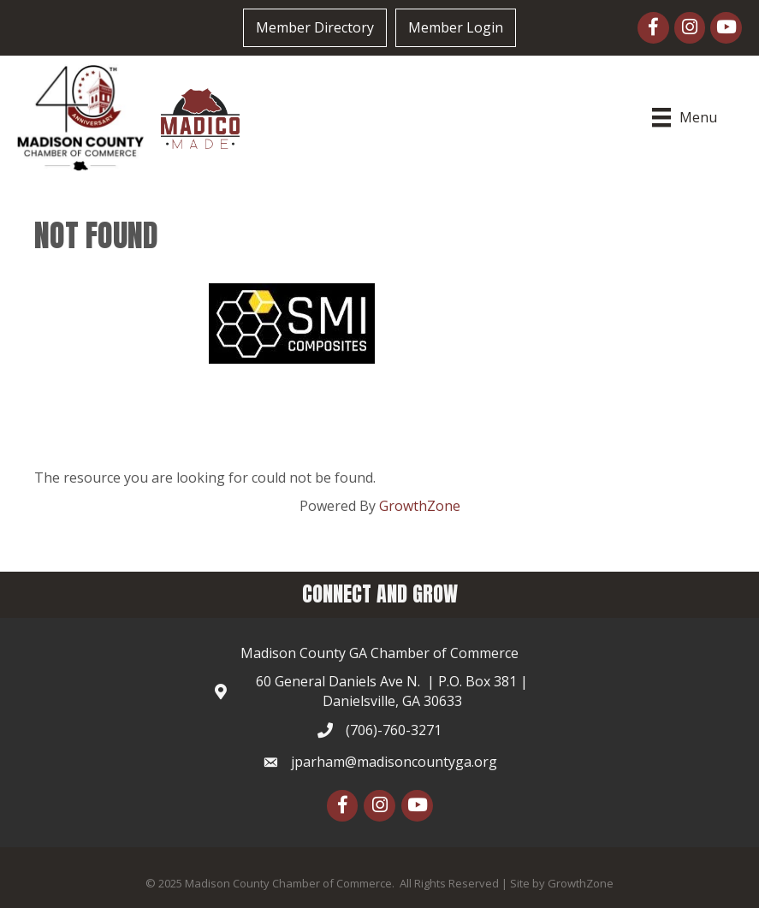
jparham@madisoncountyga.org (394, 761)
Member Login (455, 27)
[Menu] (686, 117)
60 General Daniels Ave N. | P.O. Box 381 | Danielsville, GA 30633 (392, 691)
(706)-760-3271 (394, 730)
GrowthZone (419, 505)
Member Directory (315, 27)
